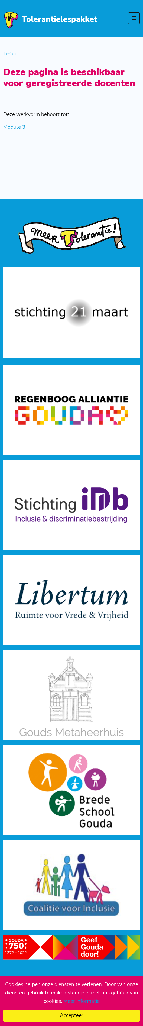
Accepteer (71, 1015)
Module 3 (14, 127)
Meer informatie (81, 1001)
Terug (10, 53)
